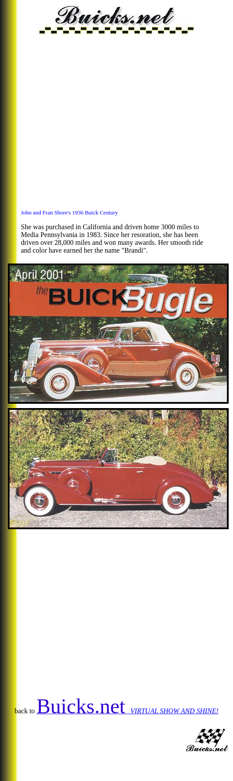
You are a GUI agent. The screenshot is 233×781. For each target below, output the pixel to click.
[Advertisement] (81, 116)
